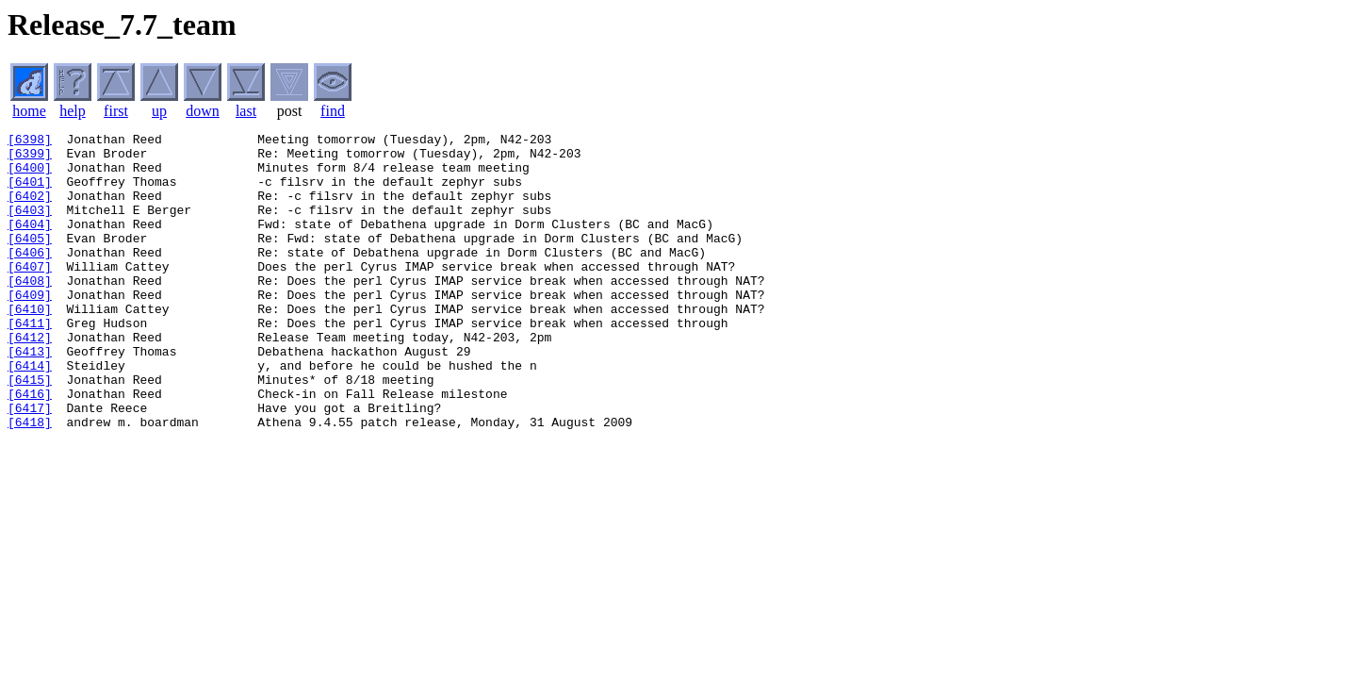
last (246, 111)
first (116, 111)
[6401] (30, 192)
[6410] (30, 345)
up (159, 111)
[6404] (30, 243)
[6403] (30, 226)
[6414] (30, 413)
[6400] (30, 175)
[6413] (30, 396)
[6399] (30, 158)
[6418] (30, 480)
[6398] (30, 141)
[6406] (30, 277)
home (29, 111)
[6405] (30, 260)
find (332, 111)
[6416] (30, 447)
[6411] (30, 362)
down (203, 111)
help (72, 111)
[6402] (30, 209)
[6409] (30, 328)
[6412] (30, 379)
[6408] (30, 311)
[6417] (30, 463)
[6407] (30, 294)
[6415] (30, 430)
